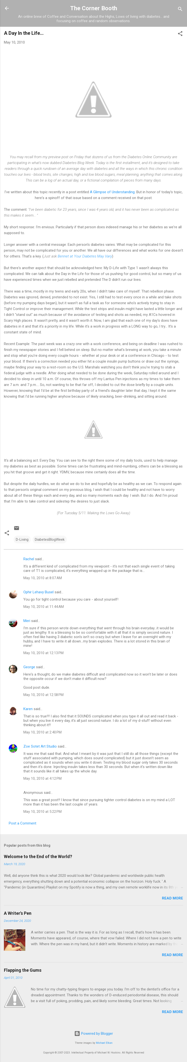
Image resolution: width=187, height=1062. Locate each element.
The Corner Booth (93, 8)
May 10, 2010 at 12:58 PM (43, 695)
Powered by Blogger (93, 1033)
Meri (26, 621)
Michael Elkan (104, 1042)
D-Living (22, 539)
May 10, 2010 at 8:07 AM (42, 578)
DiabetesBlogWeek (50, 539)
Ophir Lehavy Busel (38, 592)
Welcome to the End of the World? (38, 856)
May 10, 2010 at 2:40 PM (42, 732)
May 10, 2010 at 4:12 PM (42, 778)
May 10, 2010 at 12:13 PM (43, 653)
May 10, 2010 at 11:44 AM (43, 606)
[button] (180, 34)
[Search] (180, 9)
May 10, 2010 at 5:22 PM (42, 811)
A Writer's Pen (17, 913)
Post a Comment (22, 823)
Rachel (28, 559)
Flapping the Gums (22, 970)
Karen (28, 709)
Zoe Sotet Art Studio (40, 746)
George (29, 667)
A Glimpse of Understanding (112, 192)
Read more (172, 898)
